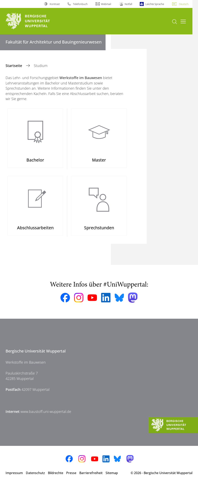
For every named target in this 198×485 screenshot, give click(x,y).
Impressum (14, 473)
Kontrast (55, 4)
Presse (71, 473)
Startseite (14, 65)
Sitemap (112, 473)
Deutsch (183, 4)
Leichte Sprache (155, 4)
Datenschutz (35, 473)
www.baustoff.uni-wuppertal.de (45, 411)
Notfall (128, 4)
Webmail (106, 4)
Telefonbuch (80, 4)
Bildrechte (55, 473)
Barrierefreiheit (91, 473)
